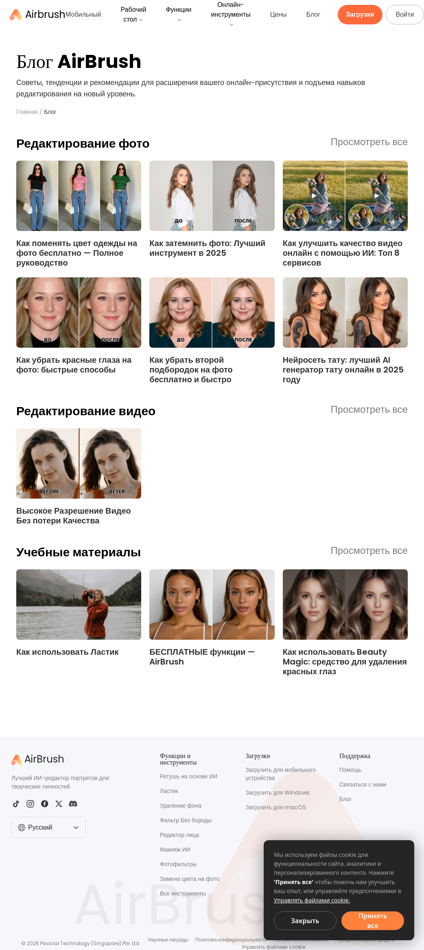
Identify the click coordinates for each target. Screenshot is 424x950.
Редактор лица (179, 835)
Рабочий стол (133, 14)
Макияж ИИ (175, 849)
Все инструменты (183, 893)
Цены (278, 14)
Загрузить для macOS (276, 807)
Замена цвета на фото (189, 879)
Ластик (169, 791)
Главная (27, 112)
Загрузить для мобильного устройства (281, 774)
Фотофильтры (178, 864)
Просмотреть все (369, 142)
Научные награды (168, 939)
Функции (178, 13)
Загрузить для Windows (278, 793)
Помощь (350, 770)
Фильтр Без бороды (186, 820)
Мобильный (83, 14)
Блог (313, 14)
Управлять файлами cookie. (312, 900)
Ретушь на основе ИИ (188, 776)
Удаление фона (180, 806)
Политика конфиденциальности (231, 939)
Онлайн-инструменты (230, 13)
